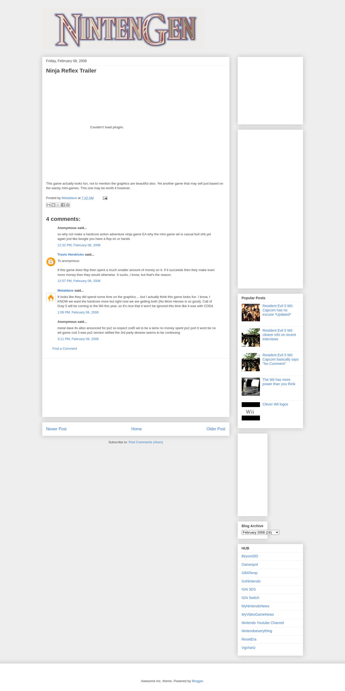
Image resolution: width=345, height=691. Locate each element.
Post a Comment (65, 348)
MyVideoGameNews (258, 614)
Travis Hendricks (71, 254)
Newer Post (56, 429)
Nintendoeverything (257, 631)
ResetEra (249, 639)
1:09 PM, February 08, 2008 (78, 312)
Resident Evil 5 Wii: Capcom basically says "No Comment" (280, 359)
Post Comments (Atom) (146, 442)
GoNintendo (251, 581)
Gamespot (250, 564)
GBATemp (250, 573)
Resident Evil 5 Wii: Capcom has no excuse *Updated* (277, 310)
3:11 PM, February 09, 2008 (78, 339)
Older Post (216, 429)
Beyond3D (250, 556)
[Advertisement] (135, 387)
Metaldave (66, 290)
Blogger (197, 681)
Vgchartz (249, 648)
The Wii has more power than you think (278, 382)
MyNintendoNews (256, 606)
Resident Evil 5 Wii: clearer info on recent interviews (279, 334)
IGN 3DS (249, 589)
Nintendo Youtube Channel (263, 623)
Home (136, 429)
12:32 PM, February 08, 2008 (79, 245)
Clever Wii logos (275, 404)
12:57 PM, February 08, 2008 (79, 281)
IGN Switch (250, 598)
